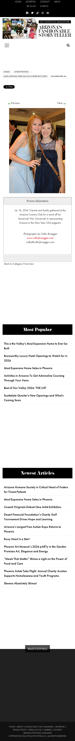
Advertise (30, 1)
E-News (44, 6)
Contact (45, 1)
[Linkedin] (48, 13)
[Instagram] (43, 13)
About (20, 726)
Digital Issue (31, 726)
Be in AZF (31, 6)
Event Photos (21, 72)
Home (18, 1)
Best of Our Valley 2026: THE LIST (25, 388)
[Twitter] (32, 13)
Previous (15, 103)
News (57, 1)
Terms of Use (35, 730)
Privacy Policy (20, 730)
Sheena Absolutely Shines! (20, 583)
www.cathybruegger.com (40, 238)
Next (59, 103)
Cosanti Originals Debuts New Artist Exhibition (32, 507)
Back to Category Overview (19, 263)
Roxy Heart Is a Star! (17, 539)
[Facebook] (27, 13)
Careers (47, 730)
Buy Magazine (46, 726)
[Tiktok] (37, 13)
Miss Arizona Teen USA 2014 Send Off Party (25, 76)
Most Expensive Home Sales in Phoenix (28, 368)
